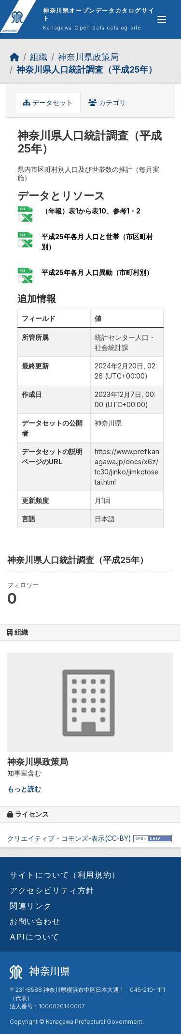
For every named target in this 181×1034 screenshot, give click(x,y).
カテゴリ (107, 102)
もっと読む (24, 789)
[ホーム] (14, 57)
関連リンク (31, 906)
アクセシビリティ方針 (52, 890)
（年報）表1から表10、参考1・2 (91, 211)
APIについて (34, 937)
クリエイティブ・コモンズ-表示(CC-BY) (69, 838)
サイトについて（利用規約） (65, 875)
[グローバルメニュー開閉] (161, 19)
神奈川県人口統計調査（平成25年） (86, 69)
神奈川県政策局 (88, 57)
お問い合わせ (35, 921)
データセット (48, 102)
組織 (38, 57)
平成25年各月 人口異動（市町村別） (97, 272)
